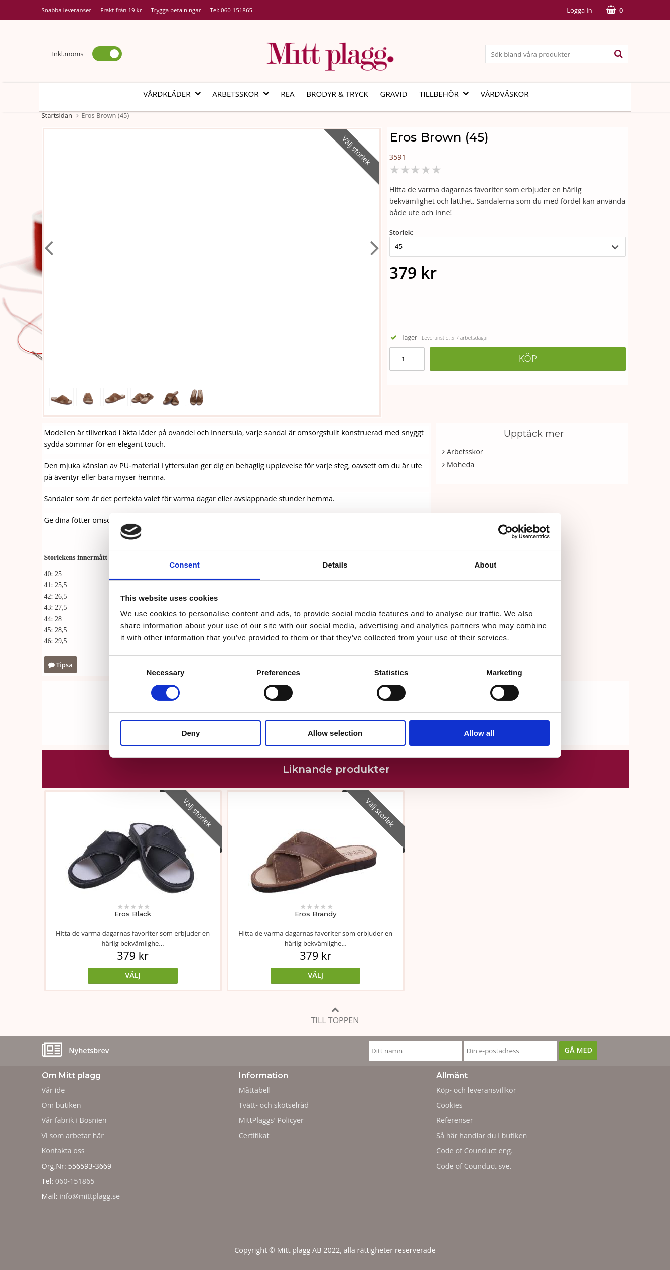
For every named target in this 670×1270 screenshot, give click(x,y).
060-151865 (236, 10)
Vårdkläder (174, 94)
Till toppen (335, 1015)
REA (287, 94)
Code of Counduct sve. (473, 1166)
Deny (191, 733)
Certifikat (254, 1135)
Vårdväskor (505, 94)
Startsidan (57, 115)
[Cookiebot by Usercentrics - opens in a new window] (506, 531)
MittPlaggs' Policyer (271, 1120)
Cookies (449, 1105)
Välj (114, 975)
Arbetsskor (243, 94)
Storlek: (401, 232)
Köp (528, 358)
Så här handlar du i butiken (481, 1135)
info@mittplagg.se (89, 1196)
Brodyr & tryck (337, 94)
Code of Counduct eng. (474, 1150)
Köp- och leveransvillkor (476, 1090)
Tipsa (60, 664)
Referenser (454, 1120)
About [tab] (486, 564)
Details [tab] (335, 564)
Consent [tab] (184, 564)
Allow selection (335, 733)
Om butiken (61, 1105)
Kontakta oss (63, 1150)
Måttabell (255, 1090)
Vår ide (53, 1090)
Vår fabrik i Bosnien (74, 1120)
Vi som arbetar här (73, 1135)
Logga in (579, 10)
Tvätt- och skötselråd (274, 1105)
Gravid (393, 94)
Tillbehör (447, 94)
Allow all (479, 733)
